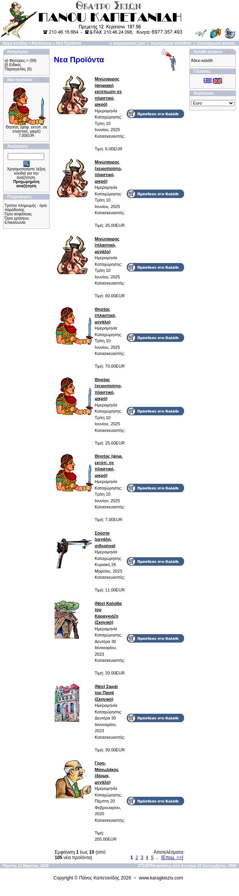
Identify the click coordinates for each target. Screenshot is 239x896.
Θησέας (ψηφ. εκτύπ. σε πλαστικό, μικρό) (26, 129)
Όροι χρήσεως (17, 218)
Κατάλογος (42, 43)
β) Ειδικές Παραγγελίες (15, 67)
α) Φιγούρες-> (16, 60)
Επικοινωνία (15, 222)
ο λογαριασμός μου (127, 43)
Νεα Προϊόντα (68, 43)
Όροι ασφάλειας (18, 214)
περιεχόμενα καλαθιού (170, 43)
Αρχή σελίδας (14, 43)
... (157, 857)
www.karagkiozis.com (161, 878)
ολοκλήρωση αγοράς (216, 43)
